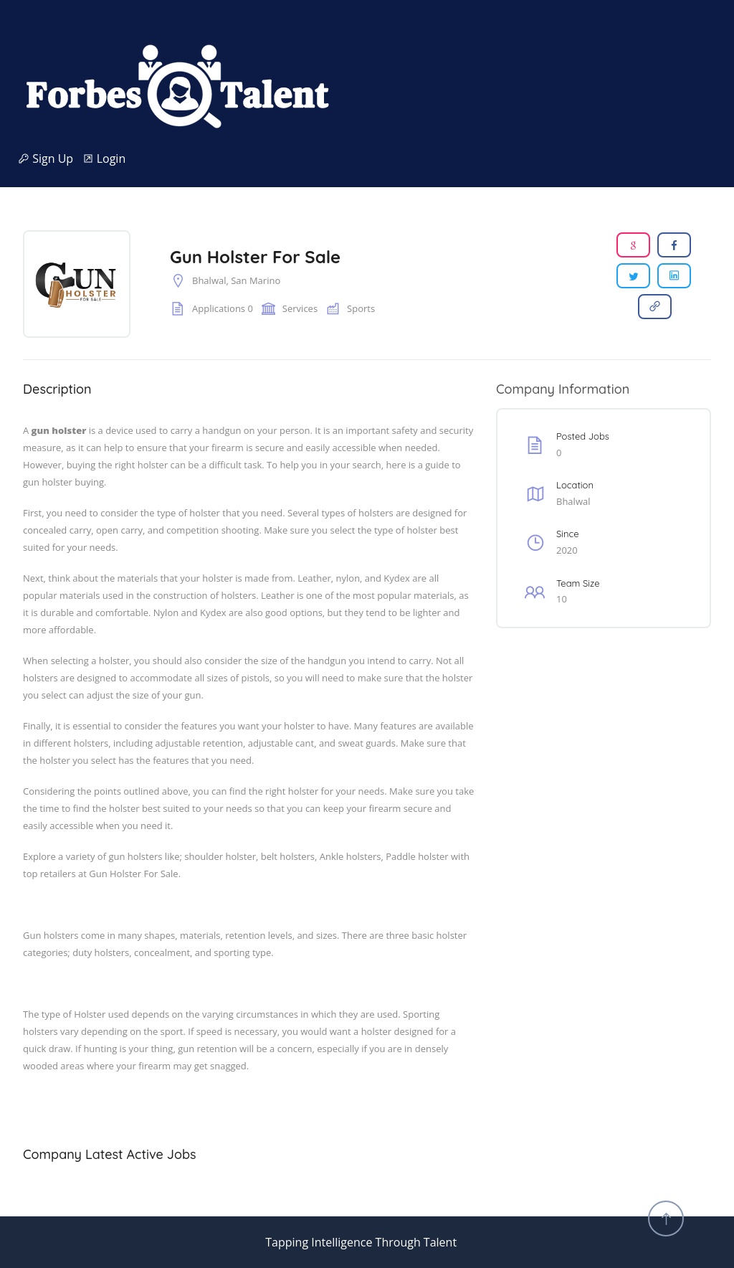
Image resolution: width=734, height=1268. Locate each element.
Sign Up (50, 159)
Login (104, 159)
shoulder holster (220, 856)
